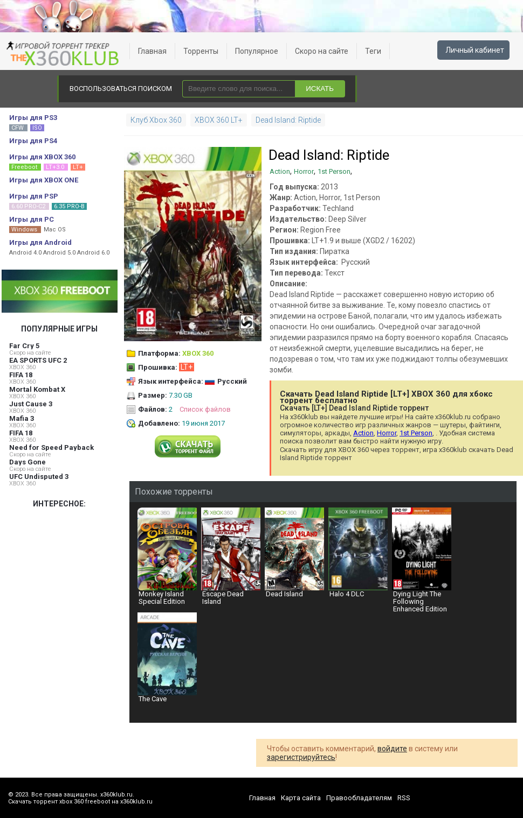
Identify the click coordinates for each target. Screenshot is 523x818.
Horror (304, 171)
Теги (373, 51)
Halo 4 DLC (358, 552)
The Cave (167, 657)
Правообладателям (359, 798)
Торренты (200, 51)
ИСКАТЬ (320, 88)
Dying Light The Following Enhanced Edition (421, 559)
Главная (152, 51)
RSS (403, 798)
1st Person (334, 171)
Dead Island (294, 552)
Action (280, 171)
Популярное (256, 51)
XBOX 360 (22, 367)
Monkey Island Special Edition (167, 556)
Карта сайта (301, 798)
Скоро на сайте (321, 51)
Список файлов (205, 409)
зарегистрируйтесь (301, 757)
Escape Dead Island (230, 556)
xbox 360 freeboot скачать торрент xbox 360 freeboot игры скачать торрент (65, 54)
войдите (392, 748)
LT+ (186, 367)
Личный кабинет (474, 50)
